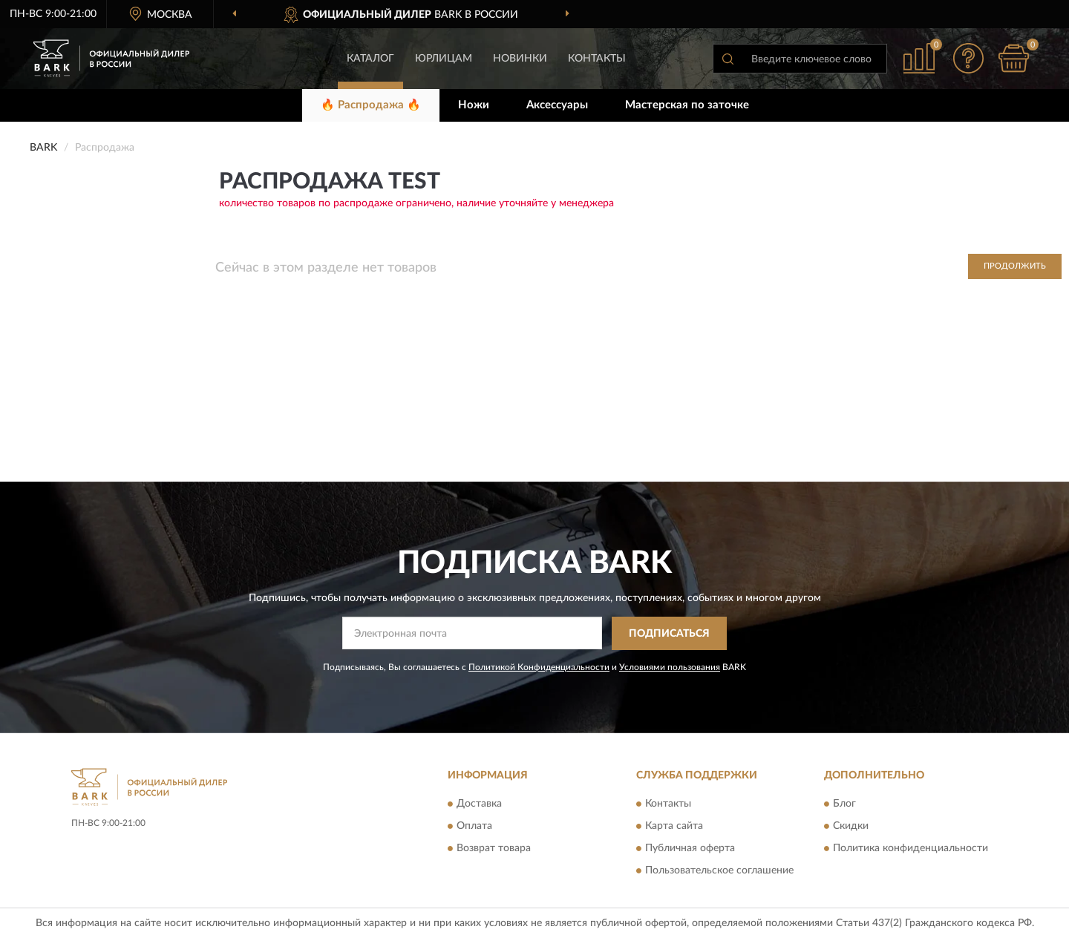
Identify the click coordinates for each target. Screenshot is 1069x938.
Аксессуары (557, 105)
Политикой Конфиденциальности (538, 667)
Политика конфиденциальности (910, 849)
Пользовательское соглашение (719, 871)
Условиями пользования (669, 667)
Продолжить (1015, 266)
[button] (968, 58)
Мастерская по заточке (687, 105)
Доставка (479, 804)
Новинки (520, 58)
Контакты (597, 58)
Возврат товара (494, 849)
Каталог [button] (370, 58)
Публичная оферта (690, 849)
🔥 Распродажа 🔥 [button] (371, 105)
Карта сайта (674, 826)
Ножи (473, 105)
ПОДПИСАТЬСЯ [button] (669, 634)
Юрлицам (443, 58)
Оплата (474, 826)
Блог (844, 804)
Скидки (851, 826)
